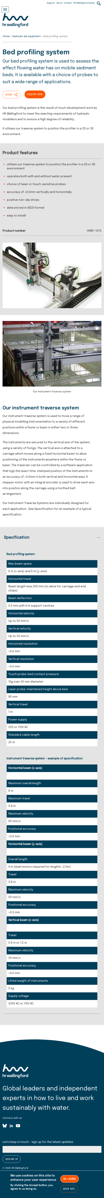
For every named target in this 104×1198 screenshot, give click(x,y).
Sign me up (11, 1159)
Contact (68, 3)
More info (69, 1189)
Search (98, 3)
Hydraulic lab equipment (26, 36)
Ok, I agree (69, 1179)
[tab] (52, 537)
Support (51, 3)
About (59, 3)
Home (6, 36)
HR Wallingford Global (83, 3)
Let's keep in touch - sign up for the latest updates (38, 1142)
